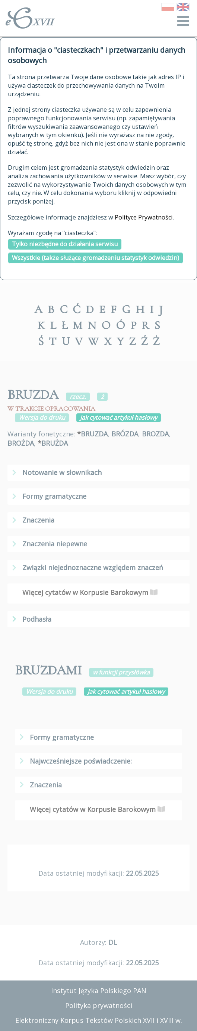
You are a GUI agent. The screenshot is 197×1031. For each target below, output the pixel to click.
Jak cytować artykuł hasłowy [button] (118, 417)
